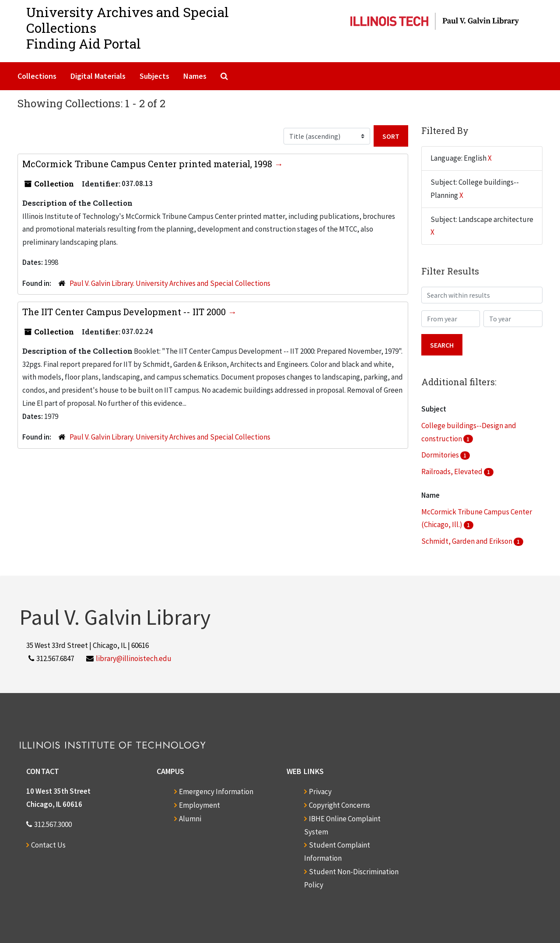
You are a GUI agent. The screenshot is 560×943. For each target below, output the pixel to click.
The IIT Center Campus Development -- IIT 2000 (125, 311)
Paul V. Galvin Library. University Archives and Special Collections (170, 283)
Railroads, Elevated (452, 471)
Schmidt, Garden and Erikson (467, 541)
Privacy (320, 791)
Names (194, 76)
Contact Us (48, 845)
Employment (199, 805)
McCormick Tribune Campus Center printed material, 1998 (148, 163)
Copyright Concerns (339, 805)
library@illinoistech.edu (134, 658)
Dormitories (440, 455)
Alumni (190, 818)
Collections (37, 76)
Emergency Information (216, 791)
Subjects (154, 76)
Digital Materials (98, 76)
